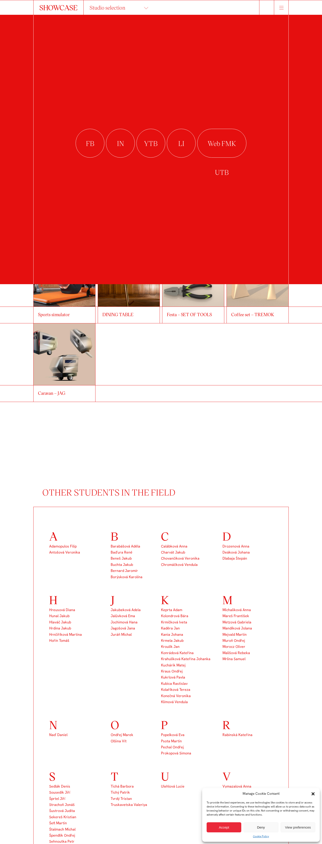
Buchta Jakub (122, 564)
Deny (261, 827)
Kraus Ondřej (172, 671)
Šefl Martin (58, 823)
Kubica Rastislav (174, 683)
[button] (313, 794)
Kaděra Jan (170, 628)
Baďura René (121, 552)
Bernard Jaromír (124, 570)
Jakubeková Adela (126, 610)
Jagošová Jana (123, 628)
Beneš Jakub (121, 558)
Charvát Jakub (173, 552)
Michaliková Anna (236, 610)
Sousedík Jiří (59, 792)
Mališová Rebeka (236, 653)
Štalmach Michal (62, 829)
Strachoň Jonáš (62, 804)
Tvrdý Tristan (121, 798)
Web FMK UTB (221, 143)
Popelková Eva (172, 734)
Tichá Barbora (122, 786)
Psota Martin (171, 741)
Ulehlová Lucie (172, 786)
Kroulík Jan (170, 646)
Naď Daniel (58, 734)
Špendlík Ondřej (62, 835)
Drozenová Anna (235, 546)
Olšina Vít (119, 741)
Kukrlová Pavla (173, 677)
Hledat (266, 7)
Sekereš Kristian (62, 817)
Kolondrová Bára (174, 616)
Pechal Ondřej (172, 747)
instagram (120, 143)
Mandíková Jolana (237, 628)
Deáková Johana (236, 552)
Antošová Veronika (64, 552)
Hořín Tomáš (59, 640)
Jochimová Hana (124, 622)
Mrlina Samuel (234, 659)
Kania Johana (172, 634)
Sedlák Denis (59, 786)
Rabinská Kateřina (237, 734)
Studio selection (107, 7)
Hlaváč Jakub (60, 622)
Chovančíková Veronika (180, 558)
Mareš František (235, 616)
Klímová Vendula (174, 702)
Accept (224, 827)
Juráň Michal (121, 634)
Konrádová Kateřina (177, 653)
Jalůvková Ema (123, 616)
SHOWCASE (58, 7)
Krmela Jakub (172, 640)
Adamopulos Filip (63, 546)
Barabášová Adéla (125, 546)
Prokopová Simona (176, 753)
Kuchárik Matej (173, 665)
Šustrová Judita (62, 810)
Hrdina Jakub (60, 628)
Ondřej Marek (122, 734)
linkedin (181, 143)
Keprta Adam (171, 610)
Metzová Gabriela (236, 622)
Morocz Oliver (233, 646)
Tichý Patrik (120, 792)
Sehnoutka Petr (61, 841)
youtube (151, 143)
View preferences (298, 827)
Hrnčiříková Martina (65, 634)
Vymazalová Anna (236, 786)
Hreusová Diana (62, 610)
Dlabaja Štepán (234, 558)
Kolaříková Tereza (175, 689)
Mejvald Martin (234, 634)
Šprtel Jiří (57, 798)
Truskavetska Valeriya (129, 804)
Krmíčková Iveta (174, 622)
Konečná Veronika (176, 696)
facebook (90, 143)
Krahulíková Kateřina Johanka (185, 659)
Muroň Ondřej (233, 640)
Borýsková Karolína (126, 577)
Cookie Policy (261, 836)
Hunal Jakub (59, 616)
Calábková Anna (174, 546)
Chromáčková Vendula (179, 564)
